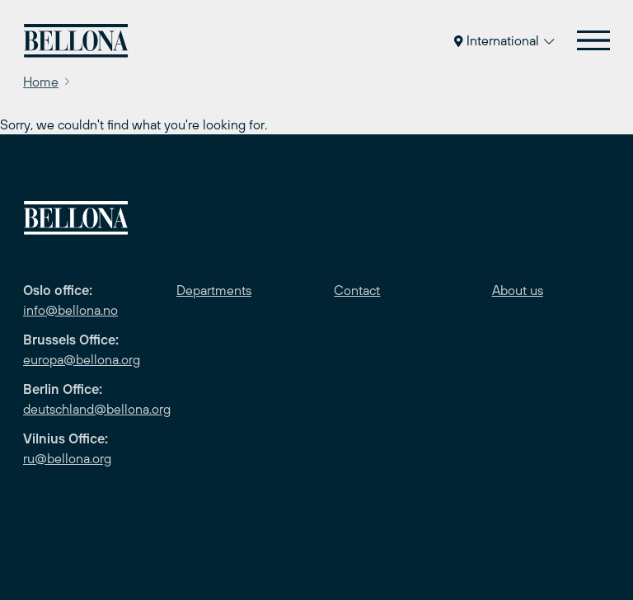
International (504, 40)
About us (517, 290)
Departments (213, 290)
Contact (357, 290)
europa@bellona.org (81, 359)
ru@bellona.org (67, 458)
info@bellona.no (70, 309)
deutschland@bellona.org (97, 408)
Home (41, 81)
